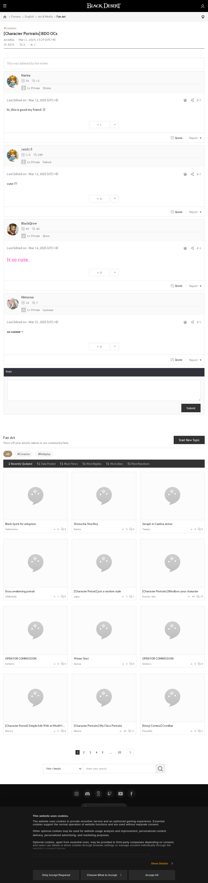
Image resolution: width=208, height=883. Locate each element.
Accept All (151, 875)
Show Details (159, 863)
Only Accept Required (56, 875)
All (7, 454)
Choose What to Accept (104, 875)
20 (120, 752)
